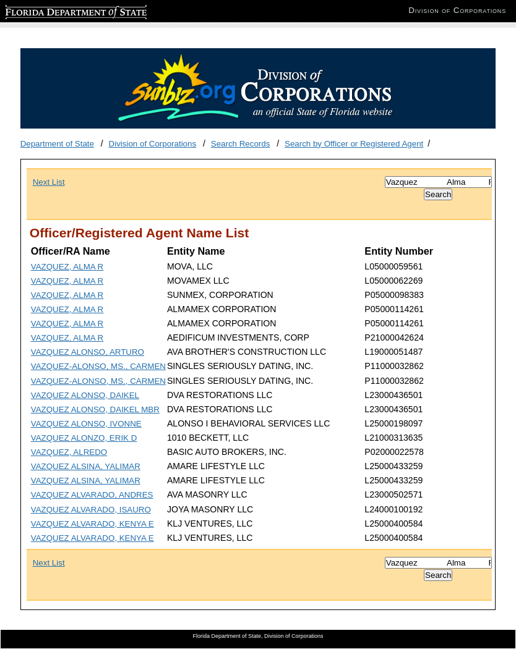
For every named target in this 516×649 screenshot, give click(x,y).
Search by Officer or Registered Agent (354, 143)
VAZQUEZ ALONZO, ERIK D (84, 438)
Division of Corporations (153, 143)
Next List (49, 182)
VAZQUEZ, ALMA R (67, 266)
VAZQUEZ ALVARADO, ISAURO (91, 509)
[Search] (438, 182)
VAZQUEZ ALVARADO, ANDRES (92, 494)
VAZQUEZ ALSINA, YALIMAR (85, 466)
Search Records (240, 143)
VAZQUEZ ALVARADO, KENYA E (92, 523)
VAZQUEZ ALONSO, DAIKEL (85, 395)
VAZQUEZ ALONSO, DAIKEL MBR (95, 409)
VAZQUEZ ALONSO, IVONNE (86, 423)
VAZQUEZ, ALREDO (69, 452)
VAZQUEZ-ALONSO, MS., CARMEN (98, 366)
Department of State (57, 143)
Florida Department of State (55, 10)
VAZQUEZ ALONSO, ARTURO (87, 352)
